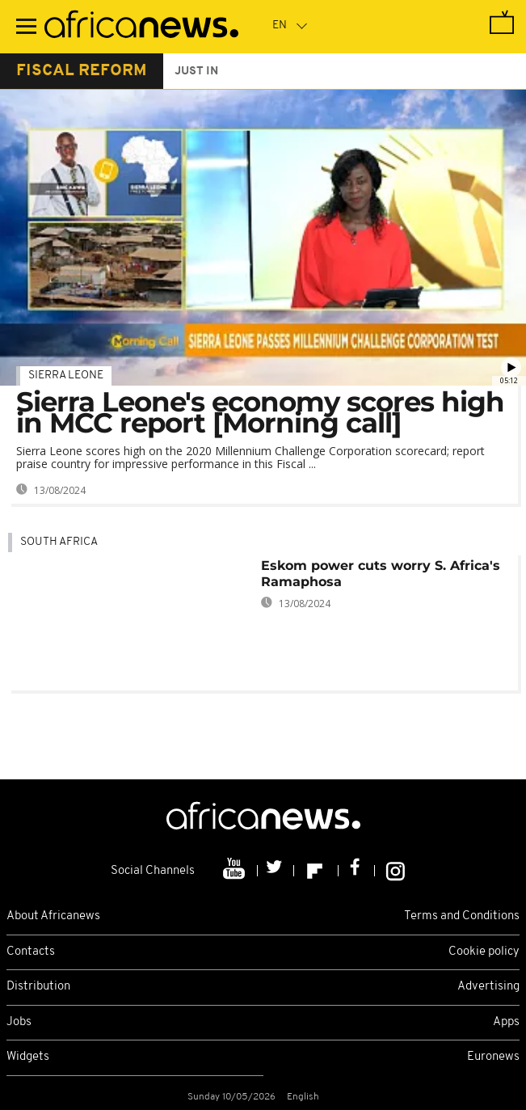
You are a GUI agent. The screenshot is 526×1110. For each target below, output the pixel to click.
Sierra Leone (65, 375)
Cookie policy (484, 952)
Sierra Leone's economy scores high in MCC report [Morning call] (260, 412)
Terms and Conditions (462, 916)
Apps (506, 1022)
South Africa (59, 542)
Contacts (30, 952)
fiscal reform (81, 71)
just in (196, 71)
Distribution (38, 987)
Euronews (493, 1057)
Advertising (488, 987)
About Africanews (53, 916)
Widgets (27, 1057)
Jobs (19, 1022)
